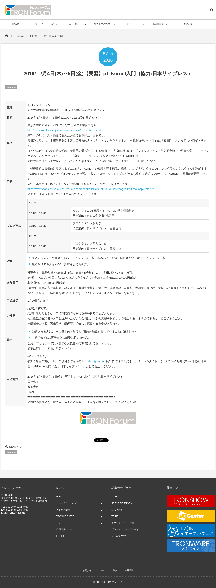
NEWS (114, 496)
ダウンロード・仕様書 (122, 523)
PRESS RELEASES (121, 503)
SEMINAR (11, 87)
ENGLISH (188, 24)
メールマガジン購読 (108, 570)
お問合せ (87, 570)
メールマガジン (119, 536)
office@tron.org (96, 361)
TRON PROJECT (102, 24)
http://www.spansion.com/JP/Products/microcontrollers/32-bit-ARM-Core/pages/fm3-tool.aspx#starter (90, 189)
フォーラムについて (44, 24)
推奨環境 (129, 570)
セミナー (131, 24)
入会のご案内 (73, 24)
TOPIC (114, 516)
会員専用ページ (160, 24)
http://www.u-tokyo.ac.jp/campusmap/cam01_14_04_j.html (64, 130)
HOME (15, 24)
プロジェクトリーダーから (125, 529)
